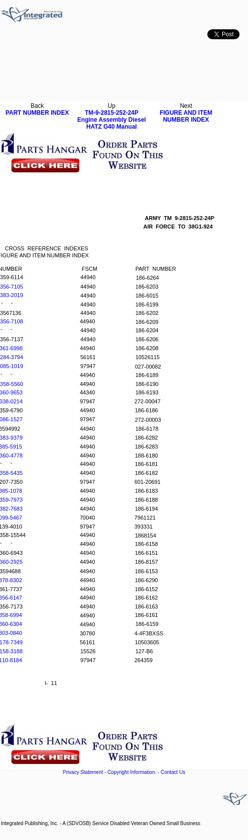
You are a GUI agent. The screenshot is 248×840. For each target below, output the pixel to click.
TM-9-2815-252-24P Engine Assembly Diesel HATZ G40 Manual (111, 119)
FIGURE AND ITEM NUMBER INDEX (186, 116)
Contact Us (173, 772)
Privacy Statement (83, 772)
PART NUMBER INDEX (37, 112)
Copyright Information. (132, 772)
